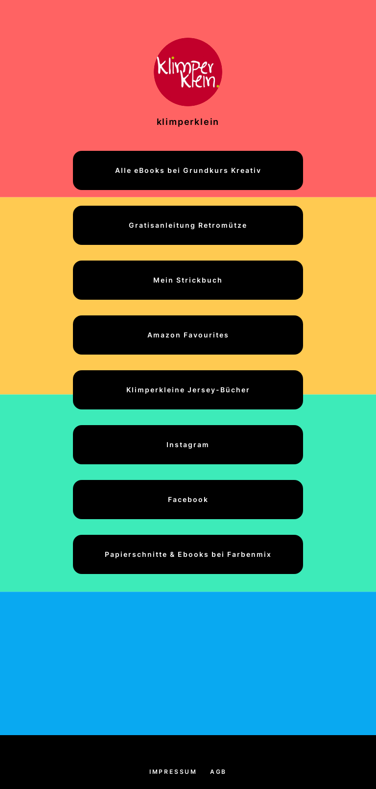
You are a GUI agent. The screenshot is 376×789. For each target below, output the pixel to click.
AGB (218, 771)
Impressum (173, 771)
